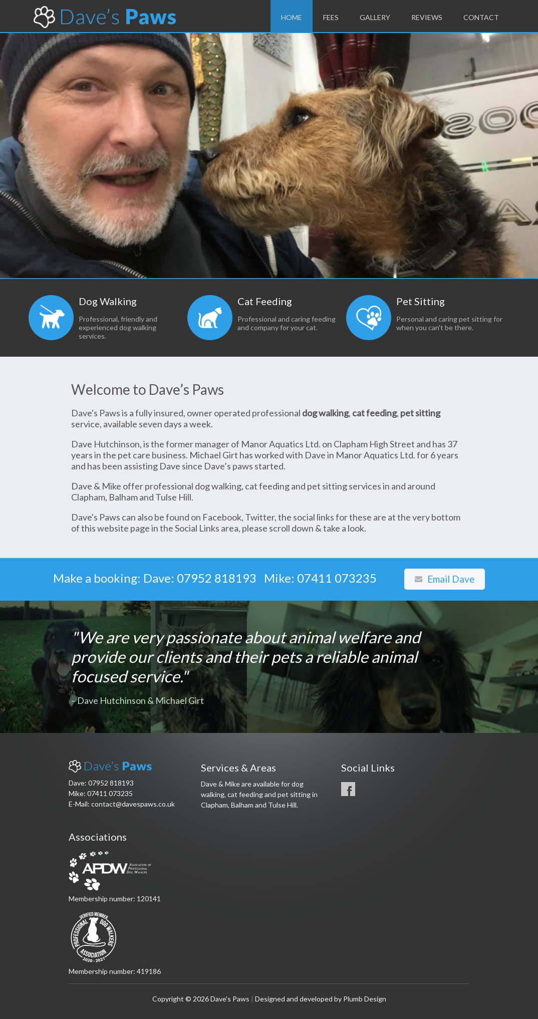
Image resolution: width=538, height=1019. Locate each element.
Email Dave (445, 579)
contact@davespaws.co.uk (133, 804)
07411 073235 (337, 578)
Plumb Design (364, 998)
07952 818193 (216, 578)
